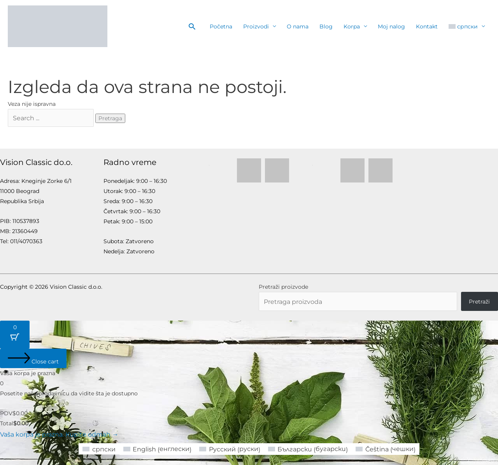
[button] (192, 26)
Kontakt (427, 26)
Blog (326, 26)
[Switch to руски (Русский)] (232, 445)
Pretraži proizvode (283, 284)
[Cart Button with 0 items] (15, 333)
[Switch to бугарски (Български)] (304, 445)
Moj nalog (391, 26)
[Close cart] (33, 356)
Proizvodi (256, 26)
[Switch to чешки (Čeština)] (374, 445)
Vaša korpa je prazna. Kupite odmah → (52, 431)
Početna (221, 26)
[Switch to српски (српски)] (112, 445)
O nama (298, 26)
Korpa (352, 26)
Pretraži (479, 299)
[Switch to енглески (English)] (166, 445)
